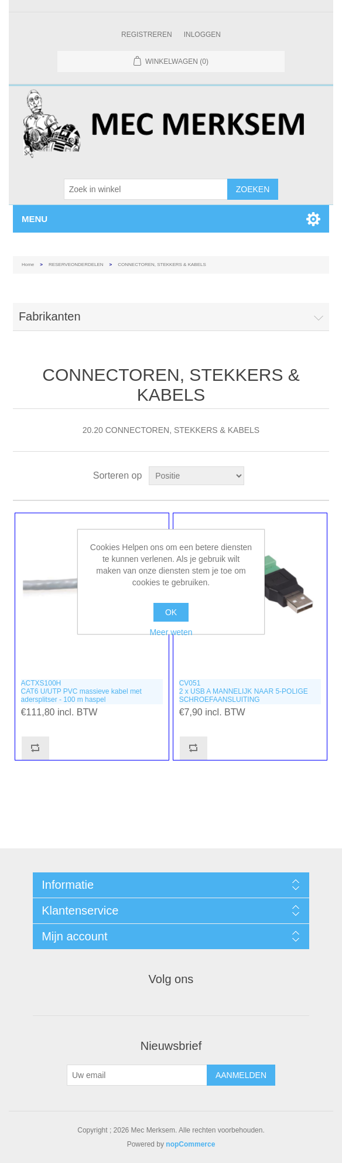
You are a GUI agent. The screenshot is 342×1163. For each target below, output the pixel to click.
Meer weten (170, 632)
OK (171, 612)
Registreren (146, 34)
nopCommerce (190, 1144)
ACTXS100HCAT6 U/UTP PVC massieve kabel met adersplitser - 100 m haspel (81, 691)
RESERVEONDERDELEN (76, 264)
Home (28, 264)
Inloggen (202, 34)
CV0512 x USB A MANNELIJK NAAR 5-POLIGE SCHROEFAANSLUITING (243, 691)
